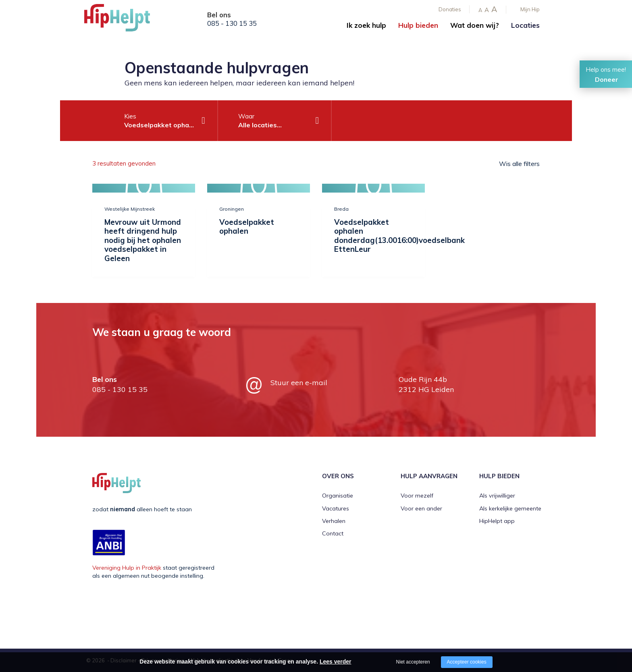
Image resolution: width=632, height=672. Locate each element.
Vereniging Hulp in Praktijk (126, 567)
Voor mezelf (417, 495)
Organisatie (337, 495)
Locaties (525, 25)
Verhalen (333, 521)
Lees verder (335, 661)
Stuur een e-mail (298, 382)
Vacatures (335, 508)
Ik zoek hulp (366, 25)
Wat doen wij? (474, 25)
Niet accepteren (413, 662)
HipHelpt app (497, 521)
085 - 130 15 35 (232, 23)
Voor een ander (421, 508)
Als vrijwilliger (497, 495)
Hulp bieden (418, 25)
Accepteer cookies (466, 662)
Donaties (450, 9)
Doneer (606, 79)
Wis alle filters (519, 164)
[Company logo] (124, 20)
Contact (332, 533)
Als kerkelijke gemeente (510, 508)
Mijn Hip (530, 9)
